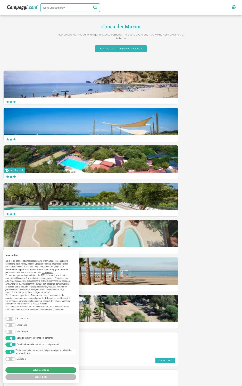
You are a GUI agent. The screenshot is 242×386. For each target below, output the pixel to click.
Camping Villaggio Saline (183, 191)
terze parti (50, 275)
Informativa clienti (133, 364)
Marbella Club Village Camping (107, 191)
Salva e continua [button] (41, 370)
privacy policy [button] (27, 264)
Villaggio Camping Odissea (104, 154)
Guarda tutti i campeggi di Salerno (121, 49)
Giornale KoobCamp (127, 344)
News (103, 344)
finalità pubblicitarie (37, 287)
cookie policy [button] (47, 272)
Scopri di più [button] (41, 377)
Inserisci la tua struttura (109, 358)
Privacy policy (105, 364)
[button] (74, 255)
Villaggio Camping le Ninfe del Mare (30, 191)
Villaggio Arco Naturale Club (185, 154)
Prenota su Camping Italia (150, 358)
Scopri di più (145, 174)
